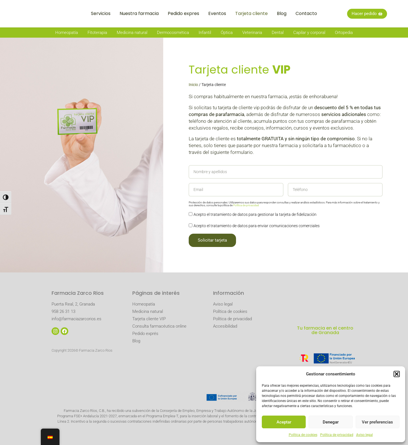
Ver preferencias (377, 422)
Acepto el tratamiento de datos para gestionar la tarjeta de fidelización (255, 214)
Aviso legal (364, 435)
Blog (281, 13)
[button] (397, 371)
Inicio (193, 84)
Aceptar (284, 422)
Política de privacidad (336, 435)
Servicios (100, 13)
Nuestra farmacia (139, 13)
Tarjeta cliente (251, 13)
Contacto (306, 13)
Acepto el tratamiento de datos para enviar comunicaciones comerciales (257, 226)
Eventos (217, 13)
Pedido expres (183, 13)
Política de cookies (303, 435)
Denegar (331, 422)
